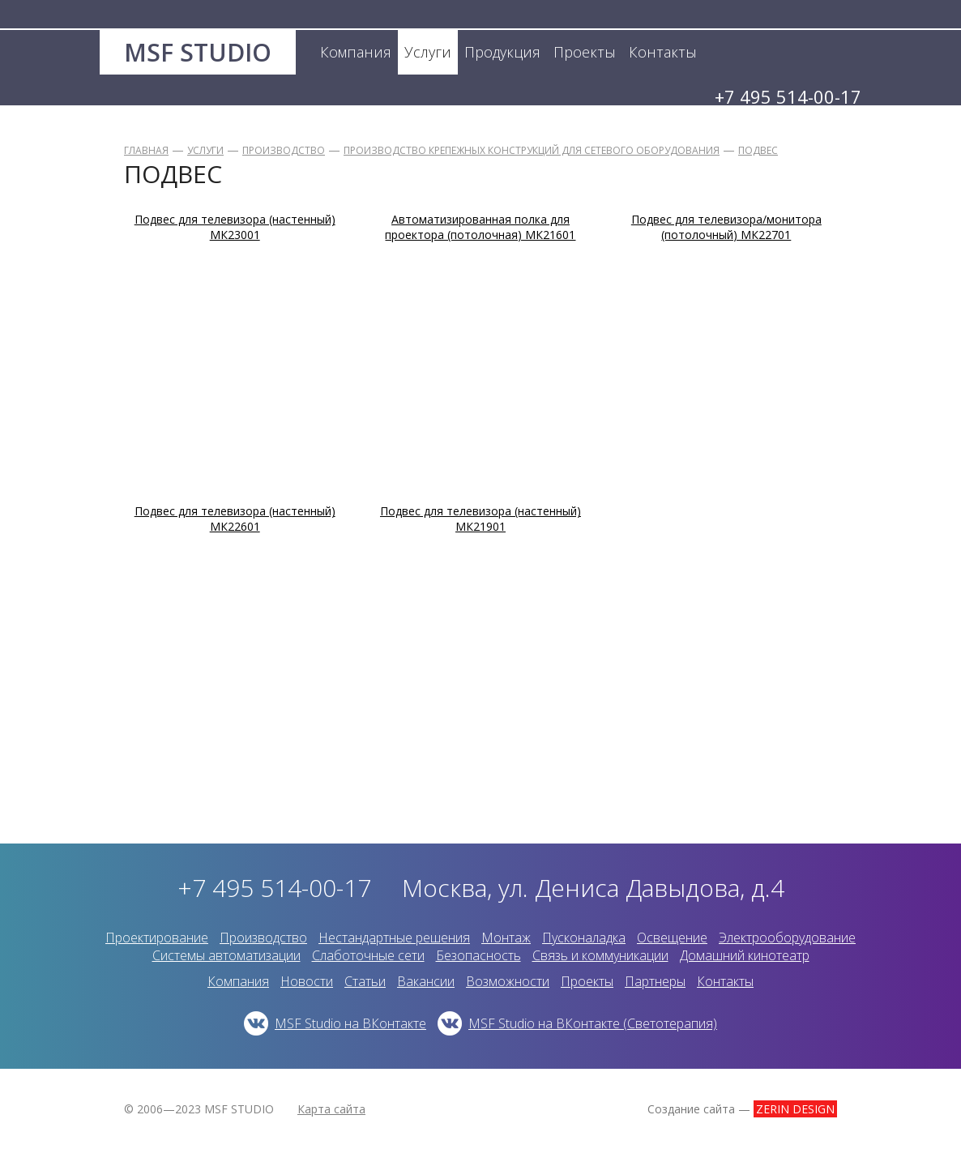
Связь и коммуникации (600, 955)
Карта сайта (331, 1109)
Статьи (365, 981)
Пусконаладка (584, 937)
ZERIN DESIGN (795, 1109)
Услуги (205, 150)
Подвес (758, 150)
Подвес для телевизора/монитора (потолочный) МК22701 (726, 226)
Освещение (672, 937)
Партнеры (655, 981)
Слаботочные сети (368, 955)
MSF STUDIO (197, 52)
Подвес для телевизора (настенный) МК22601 (235, 518)
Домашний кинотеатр (744, 955)
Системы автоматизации (226, 955)
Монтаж (506, 937)
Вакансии (426, 981)
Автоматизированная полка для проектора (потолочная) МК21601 (480, 226)
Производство (283, 150)
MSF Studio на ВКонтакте (350, 1023)
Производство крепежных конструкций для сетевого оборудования (532, 150)
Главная (146, 150)
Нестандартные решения (394, 937)
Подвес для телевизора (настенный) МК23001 (235, 226)
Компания (238, 981)
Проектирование (156, 937)
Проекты (587, 981)
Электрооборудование (787, 937)
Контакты (725, 981)
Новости (306, 981)
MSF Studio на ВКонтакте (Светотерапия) (592, 1023)
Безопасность (478, 955)
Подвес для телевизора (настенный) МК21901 (480, 518)
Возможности (507, 981)
